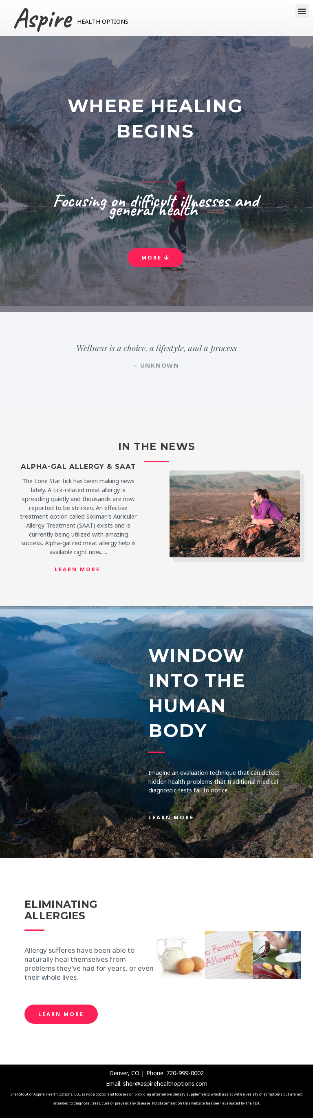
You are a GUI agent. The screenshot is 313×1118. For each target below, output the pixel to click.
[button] (302, 11)
